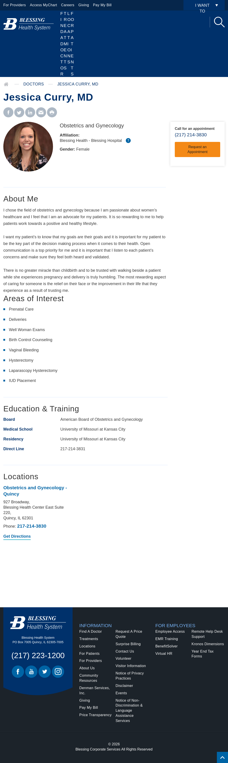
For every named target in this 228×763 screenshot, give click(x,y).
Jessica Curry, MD (77, 84)
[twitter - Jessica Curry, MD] (19, 112)
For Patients (72, 43)
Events (121, 693)
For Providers (14, 5)
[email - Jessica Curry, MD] (41, 112)
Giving (83, 5)
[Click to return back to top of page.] (222, 757)
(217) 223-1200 (38, 655)
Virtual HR (164, 653)
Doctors (33, 84)
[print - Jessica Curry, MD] (52, 112)
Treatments (88, 639)
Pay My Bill (102, 5)
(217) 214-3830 (191, 134)
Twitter (45, 672)
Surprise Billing (128, 644)
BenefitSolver (166, 646)
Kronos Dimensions (207, 644)
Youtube (31, 672)
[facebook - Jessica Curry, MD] (8, 112)
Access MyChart (43, 5)
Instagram (58, 672)
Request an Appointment (197, 149)
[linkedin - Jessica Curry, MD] (30, 112)
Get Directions (17, 537)
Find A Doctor (62, 43)
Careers (67, 5)
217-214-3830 (31, 526)
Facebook (18, 672)
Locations (69, 37)
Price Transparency (95, 715)
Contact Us (125, 651)
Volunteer (123, 658)
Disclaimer (124, 686)
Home (6, 84)
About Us (87, 668)
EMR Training (166, 639)
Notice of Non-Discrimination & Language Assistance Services (129, 711)
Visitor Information (131, 666)
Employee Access (170, 631)
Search (219, 22)
